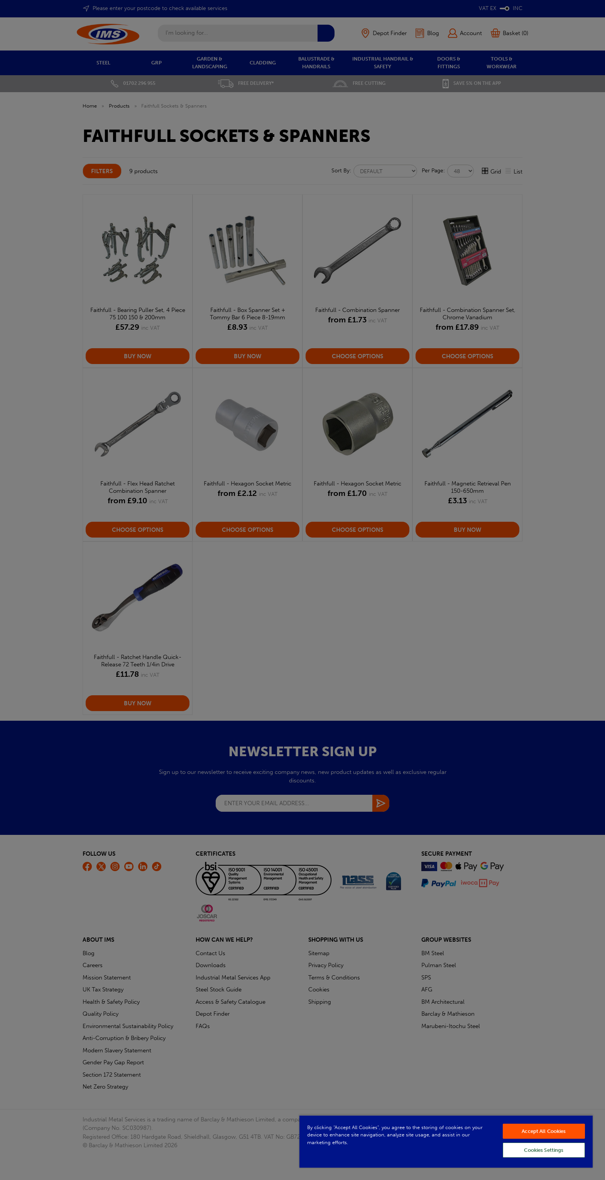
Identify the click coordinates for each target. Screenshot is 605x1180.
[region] (446, 1141)
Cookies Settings (543, 1150)
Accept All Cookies (544, 1131)
